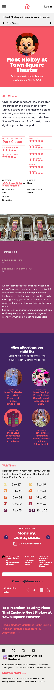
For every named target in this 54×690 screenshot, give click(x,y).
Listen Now (15, 673)
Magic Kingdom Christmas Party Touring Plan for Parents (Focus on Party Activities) (26, 628)
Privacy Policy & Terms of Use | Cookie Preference (23, 682)
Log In (48, 6)
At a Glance (13, 23)
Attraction (19, 76)
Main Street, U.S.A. (12, 183)
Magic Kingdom (35, 76)
